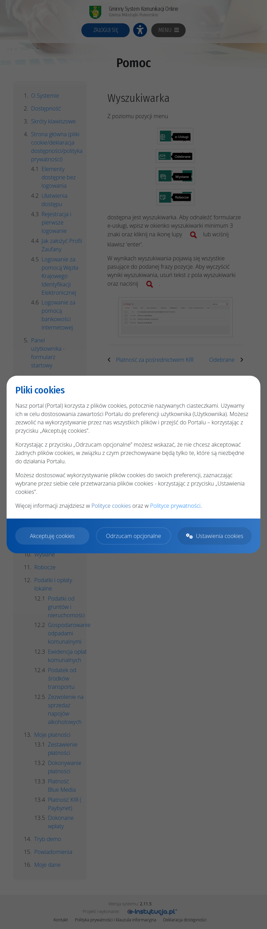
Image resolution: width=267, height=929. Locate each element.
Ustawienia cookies (214, 536)
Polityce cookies (111, 506)
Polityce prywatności (175, 506)
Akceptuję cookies (52, 536)
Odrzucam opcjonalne (133, 536)
